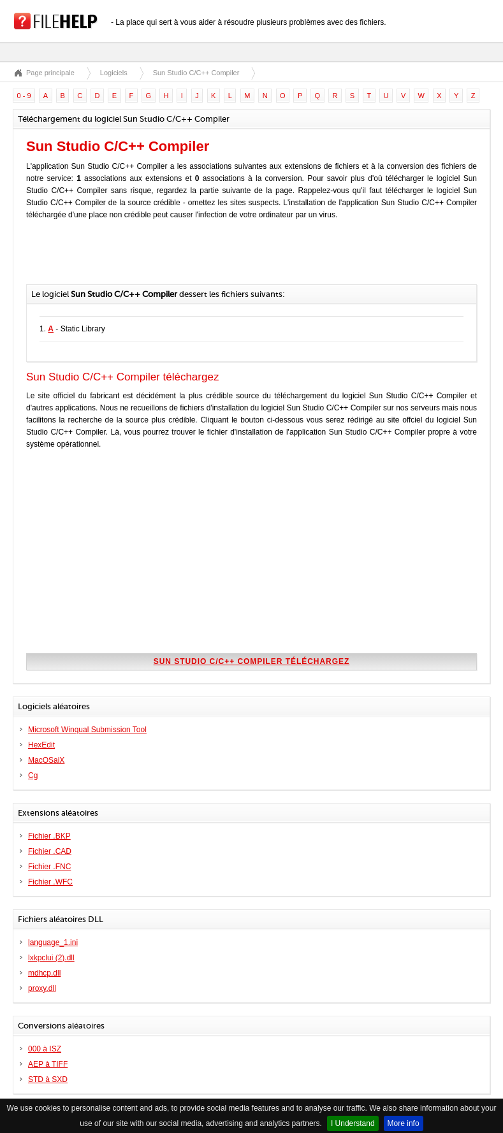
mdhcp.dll (44, 973)
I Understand (353, 1123)
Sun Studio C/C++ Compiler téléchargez (252, 661)
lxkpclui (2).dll (51, 957)
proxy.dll (42, 988)
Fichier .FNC (49, 866)
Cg (33, 775)
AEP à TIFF (48, 1064)
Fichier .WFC (50, 881)
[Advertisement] (175, 259)
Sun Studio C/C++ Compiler (196, 72)
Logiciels (114, 72)
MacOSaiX (46, 760)
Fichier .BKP (49, 836)
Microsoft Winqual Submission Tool (87, 729)
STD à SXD (48, 1079)
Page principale (50, 72)
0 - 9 (24, 95)
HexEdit (41, 744)
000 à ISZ (44, 1048)
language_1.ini (53, 942)
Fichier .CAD (49, 851)
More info (403, 1123)
